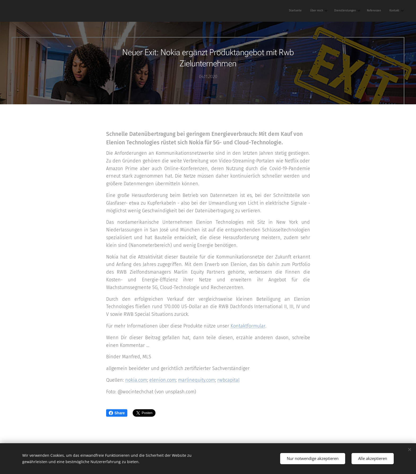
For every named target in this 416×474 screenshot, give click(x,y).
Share (117, 413)
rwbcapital (228, 380)
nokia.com (136, 380)
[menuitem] (361, 11)
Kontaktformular (248, 326)
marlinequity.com (196, 380)
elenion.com (162, 380)
